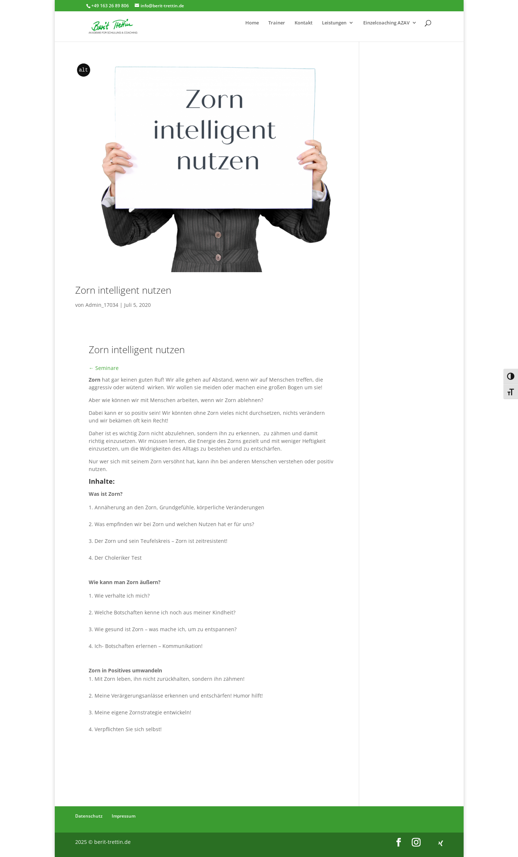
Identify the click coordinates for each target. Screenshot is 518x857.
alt (83, 70)
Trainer (276, 23)
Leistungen (334, 23)
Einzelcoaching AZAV (386, 23)
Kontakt (303, 23)
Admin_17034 (101, 304)
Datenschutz (89, 816)
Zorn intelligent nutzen (123, 290)
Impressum (123, 816)
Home (252, 23)
